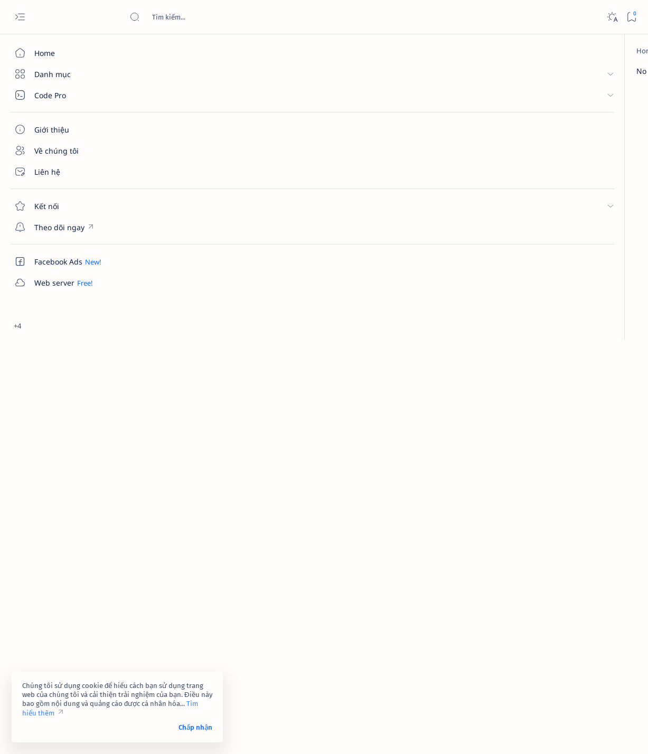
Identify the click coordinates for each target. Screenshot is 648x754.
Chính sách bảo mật (520, 676)
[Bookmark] (631, 17)
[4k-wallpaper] (524, 523)
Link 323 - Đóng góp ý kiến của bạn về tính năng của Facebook (566, 206)
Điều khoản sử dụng (520, 657)
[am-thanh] (524, 576)
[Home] (61, 52)
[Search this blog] (208, 17)
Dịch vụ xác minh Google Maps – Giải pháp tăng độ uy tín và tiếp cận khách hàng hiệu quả (568, 380)
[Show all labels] (511, 601)
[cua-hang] (552, 354)
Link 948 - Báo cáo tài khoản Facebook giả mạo (560, 281)
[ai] (600, 550)
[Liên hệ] (61, 171)
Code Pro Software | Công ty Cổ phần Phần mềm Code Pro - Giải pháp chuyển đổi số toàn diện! (307, 733)
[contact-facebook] (564, 186)
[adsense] (600, 523)
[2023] (524, 497)
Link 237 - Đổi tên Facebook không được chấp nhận (558, 432)
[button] (619, 99)
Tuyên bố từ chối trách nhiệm (535, 667)
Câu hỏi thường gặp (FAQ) (530, 686)
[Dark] (612, 17)
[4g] (600, 497)
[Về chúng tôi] (61, 150)
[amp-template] (600, 576)
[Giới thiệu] (61, 129)
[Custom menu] (61, 227)
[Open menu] (20, 17)
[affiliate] (524, 550)
